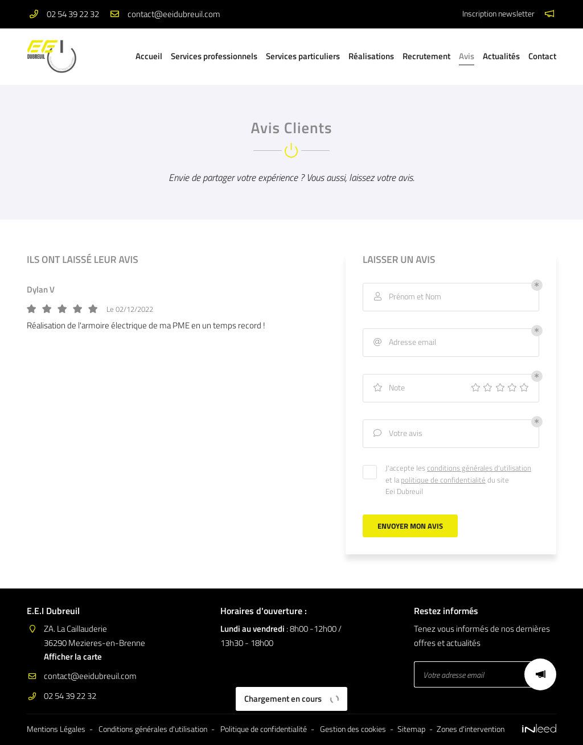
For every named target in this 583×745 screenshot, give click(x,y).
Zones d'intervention (470, 729)
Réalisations (371, 56)
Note (388, 387)
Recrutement (426, 56)
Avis (466, 56)
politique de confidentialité (443, 479)
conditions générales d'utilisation (479, 468)
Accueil (149, 56)
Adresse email (404, 342)
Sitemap (411, 729)
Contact (542, 56)
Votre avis (397, 433)
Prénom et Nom (406, 296)
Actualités (501, 56)
